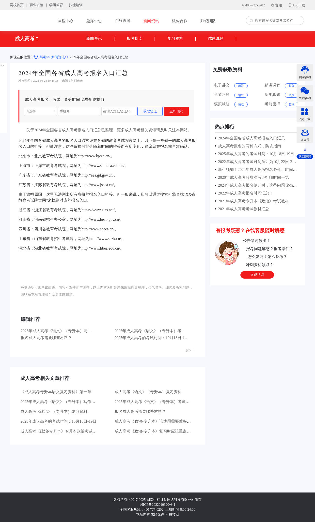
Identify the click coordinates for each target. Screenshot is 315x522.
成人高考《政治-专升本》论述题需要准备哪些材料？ (160, 421)
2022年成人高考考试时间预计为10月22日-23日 (257, 162)
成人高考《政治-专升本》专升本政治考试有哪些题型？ (68, 431)
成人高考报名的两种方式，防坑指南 (248, 146)
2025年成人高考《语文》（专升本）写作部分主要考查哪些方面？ (78, 331)
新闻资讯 (151, 21)
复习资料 (175, 38)
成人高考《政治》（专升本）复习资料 (53, 411)
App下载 (298, 5)
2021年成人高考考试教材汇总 (242, 209)
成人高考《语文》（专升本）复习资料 (148, 392)
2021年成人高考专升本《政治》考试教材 (252, 201)
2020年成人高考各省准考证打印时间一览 (252, 177)
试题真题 (216, 38)
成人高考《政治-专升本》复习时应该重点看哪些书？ (160, 431)
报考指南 (134, 38)
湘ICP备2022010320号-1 (157, 505)
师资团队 (208, 21)
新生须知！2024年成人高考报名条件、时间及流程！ (262, 169)
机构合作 (180, 21)
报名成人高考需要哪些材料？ (46, 338)
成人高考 (26, 38)
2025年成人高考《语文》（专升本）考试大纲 (153, 331)
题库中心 (94, 21)
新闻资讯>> (60, 57)
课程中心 (65, 21)
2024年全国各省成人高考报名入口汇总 (99, 57)
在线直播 (122, 21)
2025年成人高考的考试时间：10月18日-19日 (152, 338)
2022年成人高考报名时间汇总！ (244, 193)
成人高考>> (41, 57)
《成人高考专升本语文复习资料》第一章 (55, 392)
